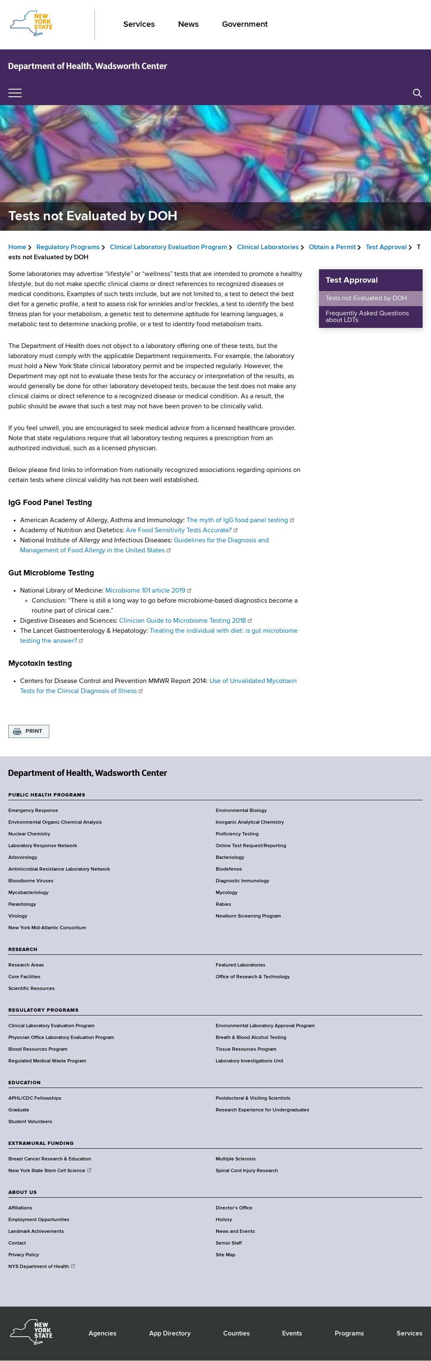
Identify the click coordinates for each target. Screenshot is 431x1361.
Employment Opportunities (38, 1219)
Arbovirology (22, 857)
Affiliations (20, 1208)
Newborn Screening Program (248, 916)
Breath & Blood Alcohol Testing (251, 1037)
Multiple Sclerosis (236, 1159)
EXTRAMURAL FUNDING (41, 1143)
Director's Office (234, 1208)
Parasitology (22, 904)
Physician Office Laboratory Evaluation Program (61, 1037)
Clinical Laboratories (268, 247)
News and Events (235, 1231)
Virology (17, 916)
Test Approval (386, 247)
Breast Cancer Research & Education (49, 1159)
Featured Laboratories (240, 965)
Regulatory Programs (68, 247)
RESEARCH (23, 949)
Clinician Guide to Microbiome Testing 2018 (186, 621)
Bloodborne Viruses (31, 881)
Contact (17, 1243)
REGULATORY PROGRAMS (43, 1010)
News (188, 24)
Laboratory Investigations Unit (249, 1061)
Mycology (226, 892)
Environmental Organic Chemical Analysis (55, 822)
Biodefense (229, 869)
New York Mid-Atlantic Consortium (47, 928)
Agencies (103, 1333)
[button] (417, 93)
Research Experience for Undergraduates (262, 1110)
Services (139, 24)
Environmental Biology (241, 810)
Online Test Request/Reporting (251, 845)
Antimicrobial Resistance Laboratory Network (59, 869)
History (224, 1219)
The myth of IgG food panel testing (241, 520)
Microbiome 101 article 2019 (148, 591)
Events (292, 1333)
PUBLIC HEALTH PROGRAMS (46, 795)
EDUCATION (24, 1082)
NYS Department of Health (42, 1266)
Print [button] (34, 731)
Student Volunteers (30, 1121)
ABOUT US (22, 1192)
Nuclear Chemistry (29, 834)
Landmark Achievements (36, 1231)
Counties (236, 1333)
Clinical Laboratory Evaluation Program (168, 247)
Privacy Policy (23, 1255)
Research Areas (26, 965)
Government (245, 24)
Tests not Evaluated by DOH (366, 298)
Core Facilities (24, 977)
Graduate (18, 1110)
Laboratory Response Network (42, 845)
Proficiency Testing (237, 834)
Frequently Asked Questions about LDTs (367, 317)
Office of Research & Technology (253, 977)
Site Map (225, 1255)
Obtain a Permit (332, 247)
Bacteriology (230, 857)
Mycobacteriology (28, 892)
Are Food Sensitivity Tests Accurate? (182, 530)
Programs (349, 1333)
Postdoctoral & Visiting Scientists (253, 1098)
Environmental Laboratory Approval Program (265, 1025)
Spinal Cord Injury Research (247, 1170)
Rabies (223, 904)
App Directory (170, 1333)
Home (17, 247)
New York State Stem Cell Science (50, 1170)
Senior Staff (229, 1243)
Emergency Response (33, 810)
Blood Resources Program (37, 1049)
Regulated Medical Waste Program (47, 1061)
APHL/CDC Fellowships (34, 1098)
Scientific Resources (31, 988)
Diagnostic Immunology (242, 881)
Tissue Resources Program (246, 1049)
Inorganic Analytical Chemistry (250, 822)
